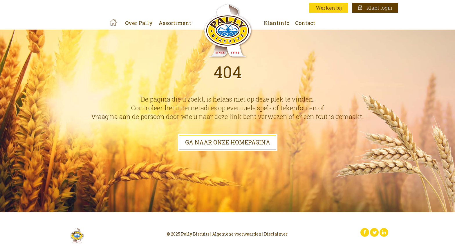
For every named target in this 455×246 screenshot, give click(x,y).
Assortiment (174, 22)
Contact (305, 22)
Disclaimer (276, 234)
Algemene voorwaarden (236, 234)
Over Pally (139, 22)
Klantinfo (276, 22)
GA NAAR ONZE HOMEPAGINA (227, 142)
